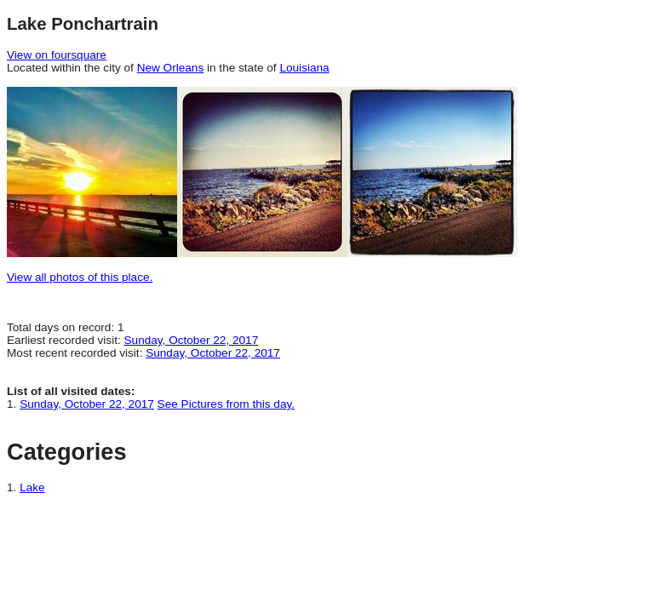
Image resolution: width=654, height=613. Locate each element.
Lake (32, 487)
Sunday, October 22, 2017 (191, 340)
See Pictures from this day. (226, 404)
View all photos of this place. (79, 277)
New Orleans (170, 67)
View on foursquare (56, 55)
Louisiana (304, 67)
